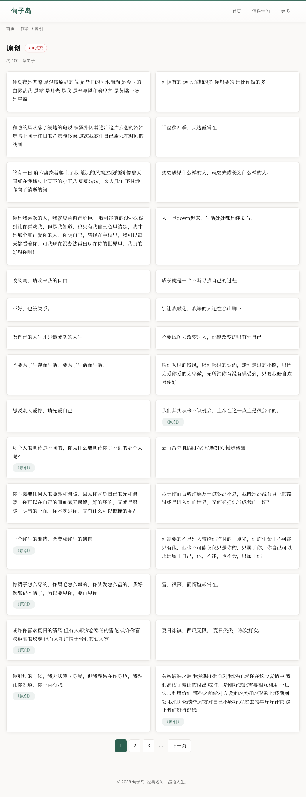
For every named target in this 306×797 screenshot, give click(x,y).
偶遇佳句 (261, 10)
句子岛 (21, 11)
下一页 (179, 745)
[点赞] (36, 48)
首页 (236, 10)
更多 (285, 10)
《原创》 (173, 422)
